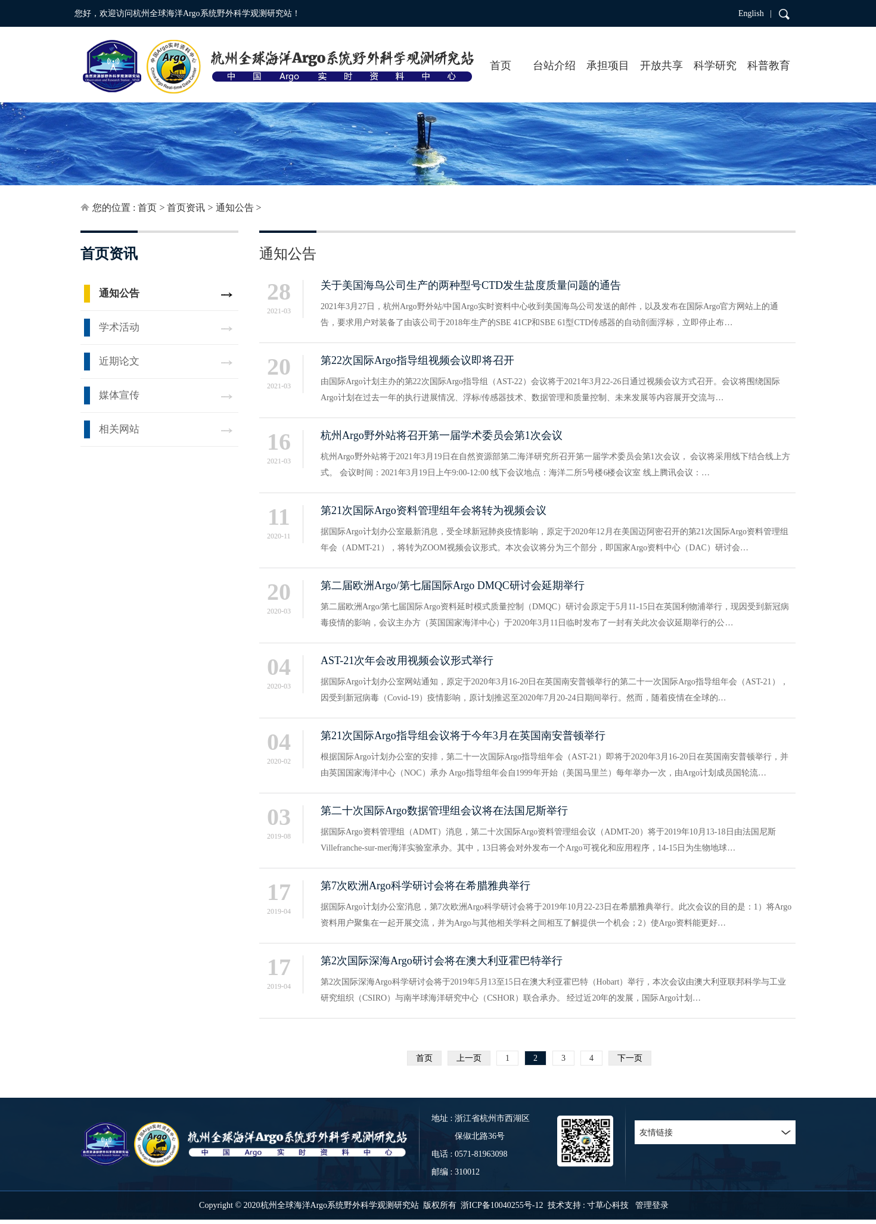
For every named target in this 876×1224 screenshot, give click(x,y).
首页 (500, 65)
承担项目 (607, 65)
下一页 (629, 1058)
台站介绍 (554, 65)
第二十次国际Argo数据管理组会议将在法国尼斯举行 (444, 811)
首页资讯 (186, 208)
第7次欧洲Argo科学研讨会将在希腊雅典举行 (425, 886)
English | (755, 13)
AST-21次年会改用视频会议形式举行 (407, 660)
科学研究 (715, 65)
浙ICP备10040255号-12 (502, 1205)
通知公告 (235, 208)
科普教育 (768, 65)
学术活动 (119, 327)
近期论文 (119, 361)
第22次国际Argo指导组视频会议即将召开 (417, 360)
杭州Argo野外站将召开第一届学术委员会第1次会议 (442, 435)
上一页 (469, 1058)
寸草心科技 (608, 1205)
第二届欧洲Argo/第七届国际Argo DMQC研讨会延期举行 (453, 585)
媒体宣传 (119, 395)
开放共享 (661, 65)
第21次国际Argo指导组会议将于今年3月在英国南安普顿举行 (463, 736)
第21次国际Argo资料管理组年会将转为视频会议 (433, 510)
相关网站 (119, 429)
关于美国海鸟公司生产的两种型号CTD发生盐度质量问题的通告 (471, 285)
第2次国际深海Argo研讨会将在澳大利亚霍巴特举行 (442, 961)
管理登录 (652, 1205)
